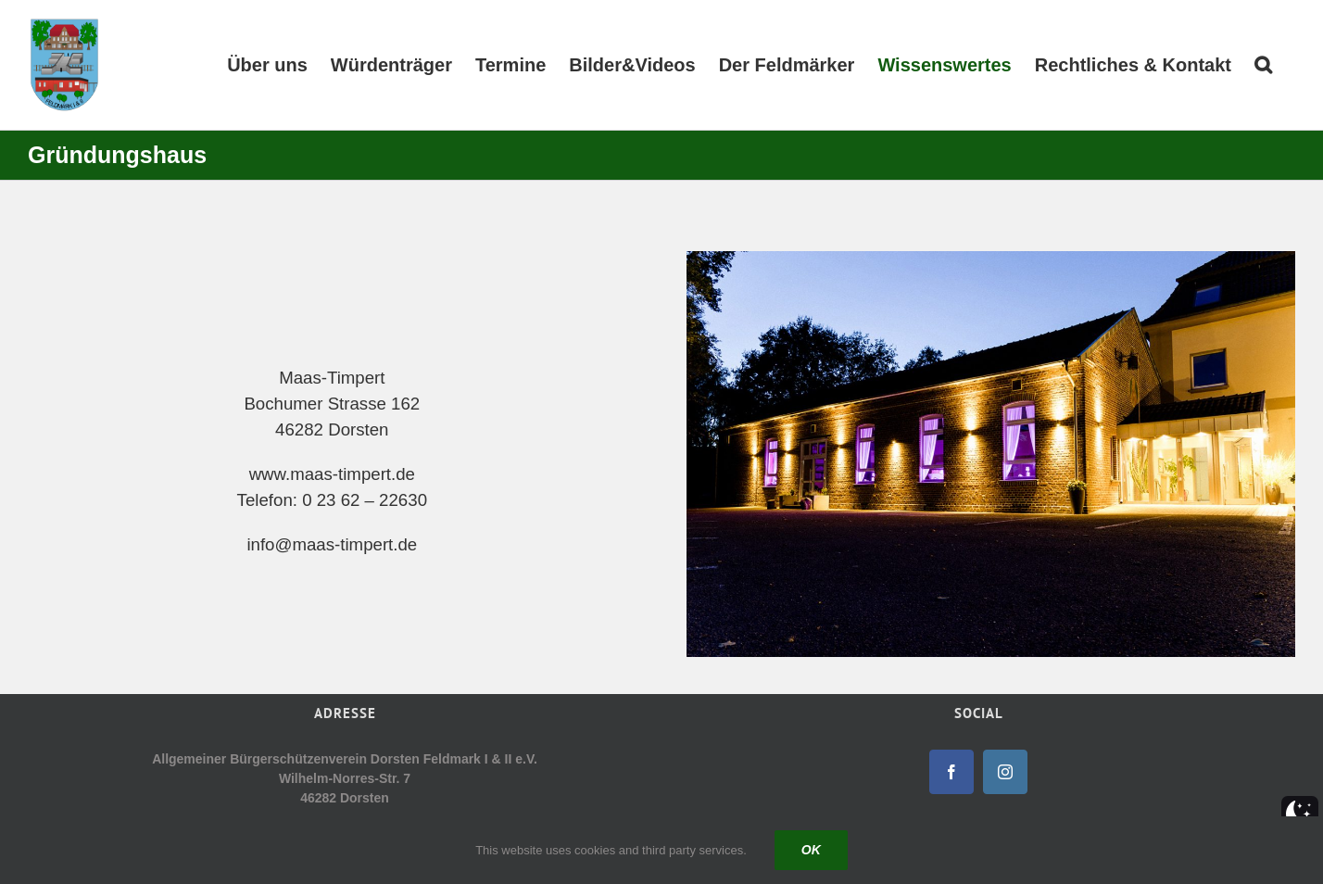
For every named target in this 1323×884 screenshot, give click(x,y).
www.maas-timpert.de (332, 474)
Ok (811, 849)
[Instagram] (1005, 772)
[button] (1263, 65)
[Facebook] (951, 772)
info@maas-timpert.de (331, 544)
